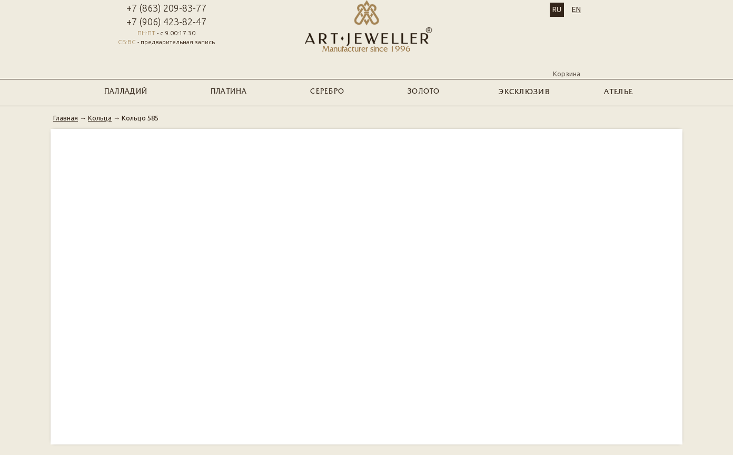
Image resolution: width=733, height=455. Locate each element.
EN (576, 9)
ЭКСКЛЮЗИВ (524, 92)
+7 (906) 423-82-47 (166, 21)
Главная (65, 118)
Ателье (618, 92)
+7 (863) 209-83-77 (166, 8)
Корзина (566, 64)
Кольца (100, 118)
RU (556, 9)
